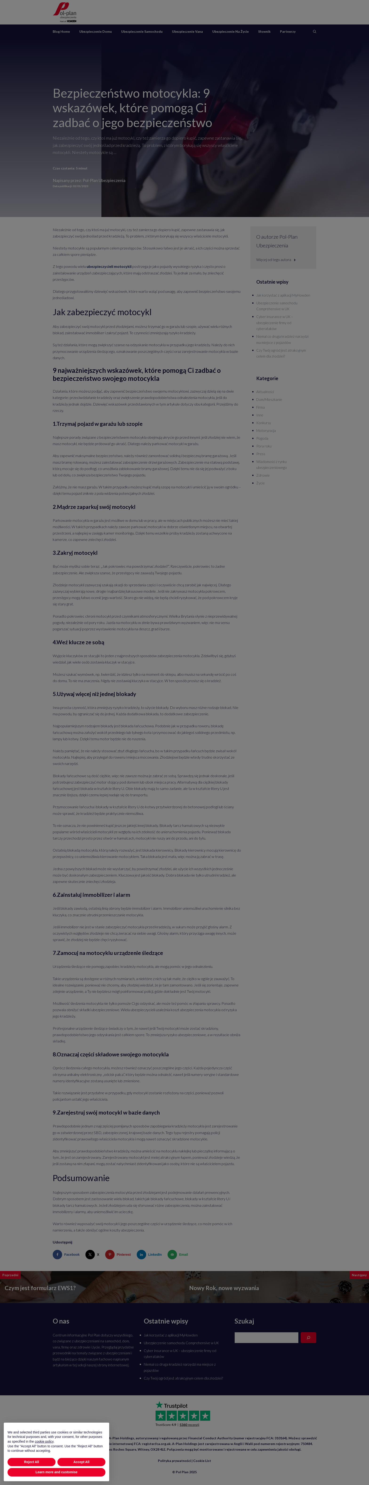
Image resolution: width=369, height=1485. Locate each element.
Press (260, 454)
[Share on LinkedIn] (150, 1254)
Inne (259, 415)
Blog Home (61, 31)
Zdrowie (263, 475)
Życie (260, 483)
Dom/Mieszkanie (269, 399)
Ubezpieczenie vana (187, 31)
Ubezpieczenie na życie (230, 31)
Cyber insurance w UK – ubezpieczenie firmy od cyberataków (274, 322)
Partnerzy (288, 31)
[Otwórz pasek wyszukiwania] (314, 31)
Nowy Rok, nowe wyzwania (224, 1287)
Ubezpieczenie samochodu (142, 31)
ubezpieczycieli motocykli (109, 266)
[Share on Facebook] (67, 1254)
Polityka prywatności (174, 1461)
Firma (260, 407)
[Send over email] (179, 1254)
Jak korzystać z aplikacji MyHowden (283, 295)
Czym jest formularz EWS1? (40, 1287)
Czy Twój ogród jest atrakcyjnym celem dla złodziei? (183, 1378)
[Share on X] (93, 1254)
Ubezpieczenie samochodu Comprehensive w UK (181, 1343)
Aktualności (265, 392)
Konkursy (263, 423)
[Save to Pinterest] (119, 1254)
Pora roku (264, 446)
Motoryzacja (266, 430)
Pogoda (262, 438)
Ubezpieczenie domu (95, 31)
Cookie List (202, 1461)
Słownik (264, 31)
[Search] (308, 1337)
